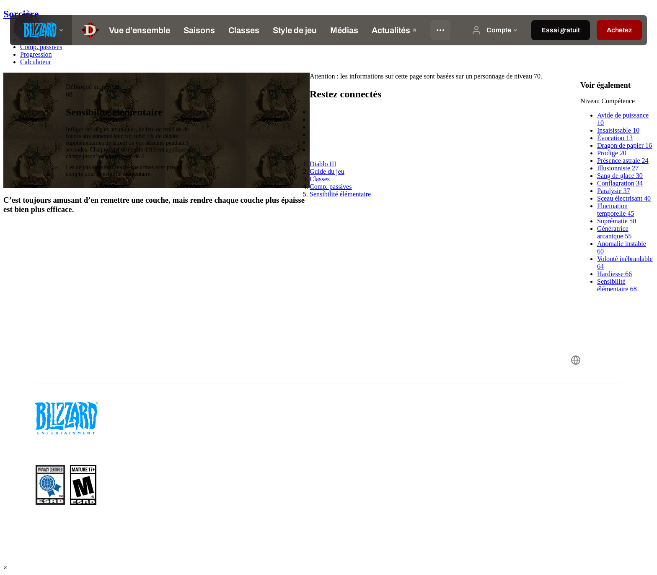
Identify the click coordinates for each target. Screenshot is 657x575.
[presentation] (41, 30)
